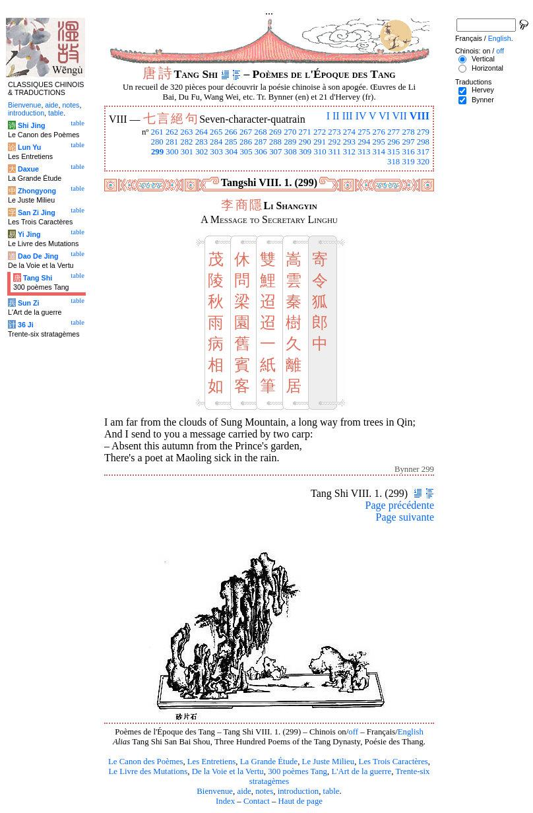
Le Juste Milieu (328, 761)
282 (186, 141)
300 (172, 151)
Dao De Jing (38, 256)
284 (216, 141)
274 (349, 132)
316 (408, 151)
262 (172, 132)
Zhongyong (37, 191)
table (331, 791)
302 (201, 151)
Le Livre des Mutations (147, 771)
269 (275, 132)
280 (156, 141)
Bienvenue (215, 791)
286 (245, 141)
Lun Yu (29, 147)
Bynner (483, 100)
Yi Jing (29, 234)
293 (349, 141)
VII (399, 115)
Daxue (28, 169)
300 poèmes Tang (297, 771)
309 (305, 151)
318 (393, 161)
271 (305, 132)
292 (334, 141)
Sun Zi (29, 303)
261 (156, 132)
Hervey (483, 90)
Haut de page (300, 801)
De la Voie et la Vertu (228, 771)
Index (225, 801)
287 (260, 141)
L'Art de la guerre (361, 771)
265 (216, 132)
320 (423, 161)
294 (364, 141)
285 (231, 141)
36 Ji (26, 325)
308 (290, 151)
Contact (256, 801)
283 (201, 141)
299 (157, 151)
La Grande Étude (269, 761)
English (410, 731)
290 (305, 141)
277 (393, 132)
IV (361, 115)
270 (290, 132)
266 (231, 132)
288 (275, 141)
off (353, 731)
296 (393, 141)
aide (244, 791)
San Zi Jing (36, 212)
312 (349, 151)
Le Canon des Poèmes (145, 761)
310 (319, 151)
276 (379, 132)
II (336, 115)
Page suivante (405, 517)
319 (408, 161)
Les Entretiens (211, 761)
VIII (419, 115)
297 (408, 141)
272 (319, 132)
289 (290, 141)
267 (245, 132)
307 (275, 151)
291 (319, 141)
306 (261, 151)
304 (231, 151)
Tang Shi (37, 278)
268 (260, 132)
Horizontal (487, 68)
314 (379, 151)
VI (384, 115)
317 (423, 151)
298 (423, 141)
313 (364, 151)
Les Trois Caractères (393, 761)
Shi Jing (31, 125)
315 (393, 151)
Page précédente (399, 505)
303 (216, 151)
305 (245, 151)
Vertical (483, 59)
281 (172, 141)
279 (423, 132)
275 (364, 132)
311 (335, 151)
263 (186, 132)
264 (201, 132)
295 (379, 141)
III (347, 115)
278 (408, 132)
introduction (298, 791)
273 (334, 132)
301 (187, 151)
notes (264, 791)
